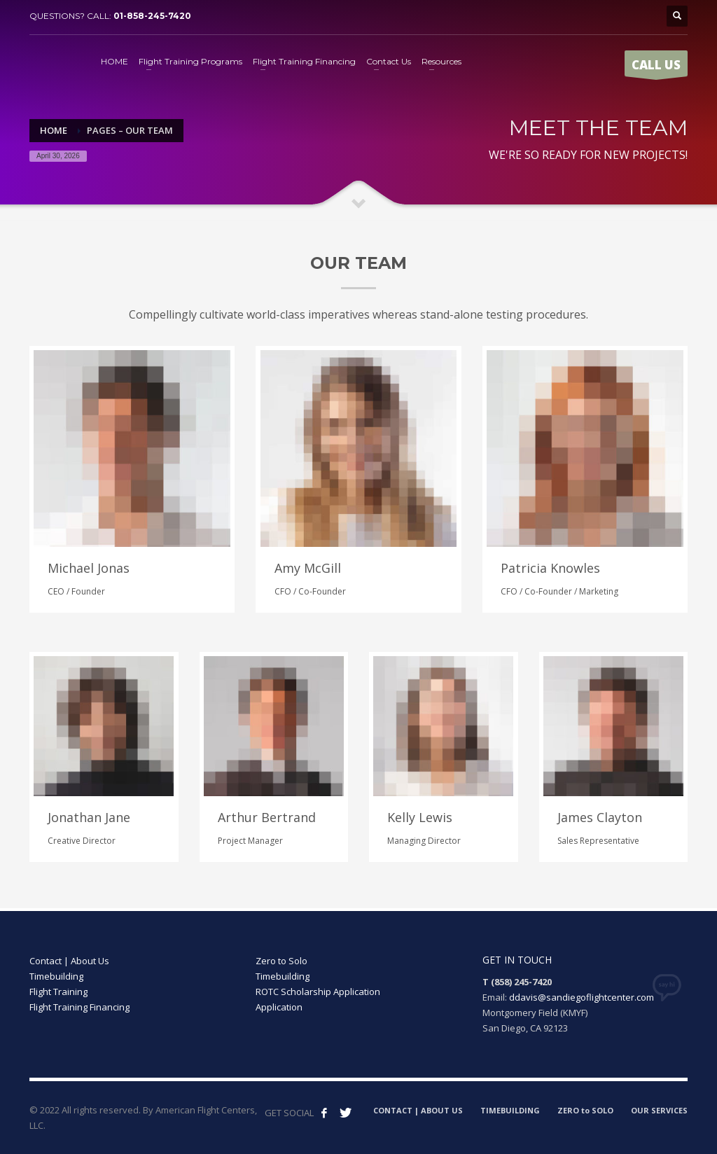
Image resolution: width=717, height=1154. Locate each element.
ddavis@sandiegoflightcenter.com (581, 990)
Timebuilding (282, 970)
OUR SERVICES (659, 1103)
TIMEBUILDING (510, 1103)
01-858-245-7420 (152, 16)
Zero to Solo (281, 954)
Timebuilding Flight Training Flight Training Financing (79, 985)
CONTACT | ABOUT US (418, 1103)
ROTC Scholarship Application (318, 985)
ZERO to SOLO (585, 1103)
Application (279, 1000)
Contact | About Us (69, 954)
